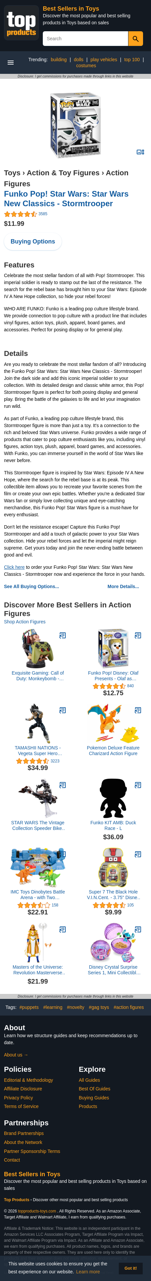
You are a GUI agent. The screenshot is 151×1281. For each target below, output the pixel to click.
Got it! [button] (130, 1268)
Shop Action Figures (24, 621)
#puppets (29, 1007)
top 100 (132, 59)
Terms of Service (21, 1106)
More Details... (123, 586)
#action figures (128, 1007)
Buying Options (33, 241)
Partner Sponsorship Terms (32, 1151)
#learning (52, 1007)
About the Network (23, 1142)
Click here (14, 567)
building (59, 59)
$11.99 (14, 223)
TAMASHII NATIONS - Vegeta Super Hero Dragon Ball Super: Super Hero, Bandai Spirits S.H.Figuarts (37, 750)
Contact (12, 1160)
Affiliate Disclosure (23, 1088)
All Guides (89, 1080)
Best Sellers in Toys (71, 8)
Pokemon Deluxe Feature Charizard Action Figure (113, 750)
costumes (86, 65)
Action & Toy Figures (63, 173)
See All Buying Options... (31, 586)
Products (88, 1106)
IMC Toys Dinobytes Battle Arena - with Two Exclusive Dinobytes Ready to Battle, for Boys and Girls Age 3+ (38, 894)
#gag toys (99, 1007)
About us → (16, 1054)
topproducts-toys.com (37, 1211)
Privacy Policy (18, 1097)
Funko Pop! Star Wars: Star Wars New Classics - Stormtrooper (66, 198)
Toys (12, 173)
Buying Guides (94, 1097)
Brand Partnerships (24, 1133)
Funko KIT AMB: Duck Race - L (113, 825)
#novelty (75, 1007)
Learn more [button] (88, 1271)
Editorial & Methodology (28, 1080)
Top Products (17, 1200)
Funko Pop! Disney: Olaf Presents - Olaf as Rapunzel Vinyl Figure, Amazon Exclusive (113, 676)
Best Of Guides (95, 1088)
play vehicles (104, 59)
